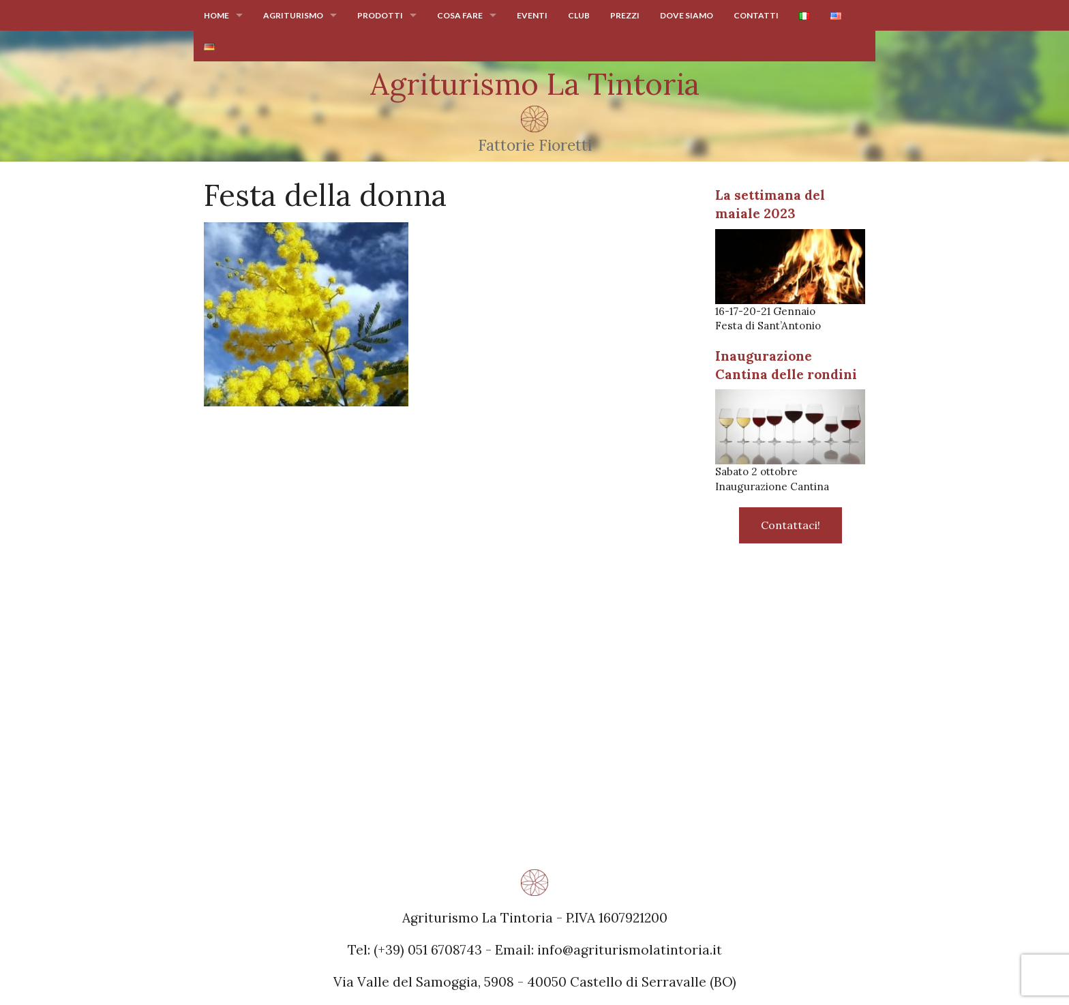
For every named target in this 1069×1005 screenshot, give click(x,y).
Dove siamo (686, 15)
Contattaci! (790, 525)
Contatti (756, 15)
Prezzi (624, 15)
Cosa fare (460, 15)
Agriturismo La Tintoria (534, 84)
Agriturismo (293, 15)
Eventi (532, 15)
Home (216, 15)
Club (579, 15)
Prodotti (380, 15)
